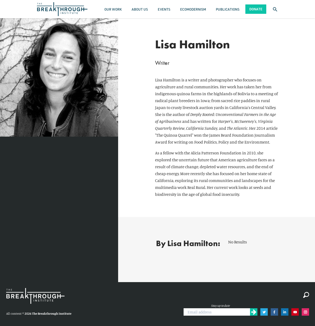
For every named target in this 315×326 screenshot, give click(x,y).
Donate (255, 9)
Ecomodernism (193, 9)
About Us (140, 9)
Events (164, 9)
